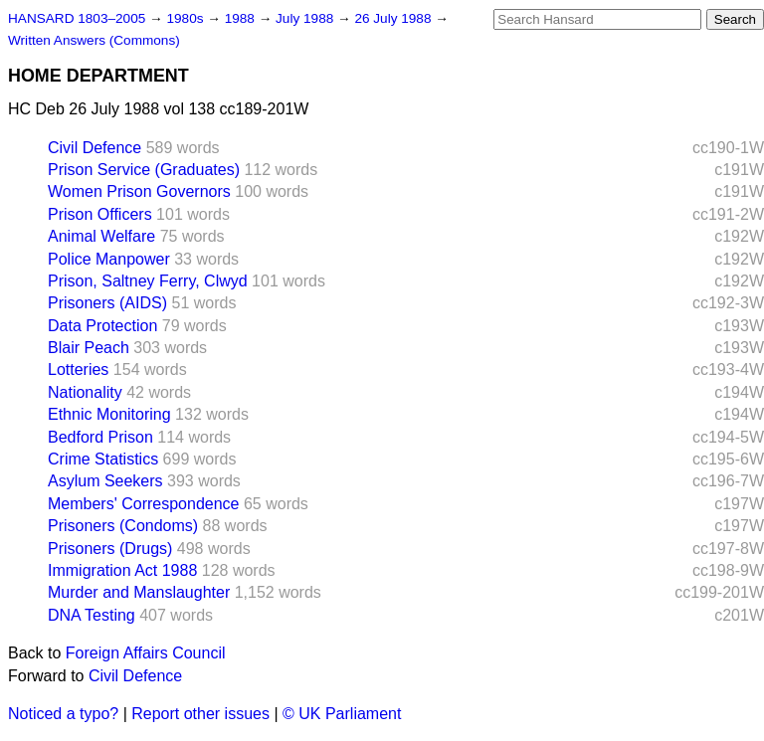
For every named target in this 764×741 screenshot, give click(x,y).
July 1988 (306, 18)
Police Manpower (109, 259)
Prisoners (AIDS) (107, 302)
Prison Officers (100, 214)
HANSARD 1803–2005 (76, 18)
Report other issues (200, 713)
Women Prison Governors (139, 191)
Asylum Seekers (105, 480)
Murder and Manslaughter (139, 592)
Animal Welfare (101, 236)
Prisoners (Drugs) (110, 548)
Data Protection (102, 325)
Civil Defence (94, 147)
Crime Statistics (103, 459)
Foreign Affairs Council (146, 653)
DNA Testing (91, 615)
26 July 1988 (394, 18)
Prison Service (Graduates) (144, 169)
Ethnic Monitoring (109, 414)
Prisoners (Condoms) (123, 525)
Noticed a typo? (63, 713)
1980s (186, 18)
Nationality (85, 392)
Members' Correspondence (143, 503)
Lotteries (78, 369)
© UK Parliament (342, 713)
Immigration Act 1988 (122, 570)
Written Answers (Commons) (94, 40)
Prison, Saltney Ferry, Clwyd (148, 281)
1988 (242, 18)
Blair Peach (88, 347)
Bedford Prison (100, 437)
